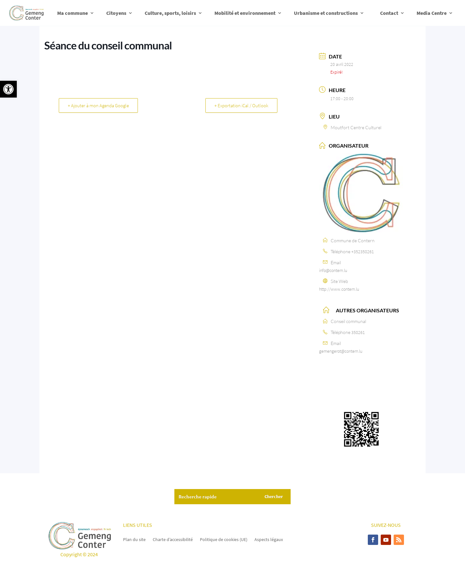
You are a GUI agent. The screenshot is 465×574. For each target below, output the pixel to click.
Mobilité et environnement (244, 13)
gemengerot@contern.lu (340, 351)
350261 (358, 332)
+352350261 (362, 252)
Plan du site (134, 539)
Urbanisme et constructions (326, 13)
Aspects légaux (268, 539)
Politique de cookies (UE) (223, 539)
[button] (8, 89)
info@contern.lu (333, 270)
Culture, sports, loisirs (170, 13)
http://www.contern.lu (339, 289)
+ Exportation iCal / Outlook (241, 105)
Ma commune (72, 13)
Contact (389, 13)
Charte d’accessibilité (173, 539)
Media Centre (432, 13)
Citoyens (116, 13)
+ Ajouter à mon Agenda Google (98, 105)
